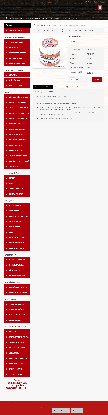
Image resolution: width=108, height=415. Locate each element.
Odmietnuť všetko (60, 411)
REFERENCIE (66, 18)
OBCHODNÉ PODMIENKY (17, 18)
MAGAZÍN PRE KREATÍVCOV (53, 18)
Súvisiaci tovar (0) (61, 87)
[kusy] (72, 79)
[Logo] (18, 8)
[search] (94, 18)
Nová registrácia (98, 2)
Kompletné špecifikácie (43, 87)
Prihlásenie (89, 2)
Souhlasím (77, 411)
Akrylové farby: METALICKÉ (45, 25)
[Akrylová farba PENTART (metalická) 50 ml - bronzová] (49, 36)
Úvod (35, 25)
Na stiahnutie (77, 87)
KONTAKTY (75, 18)
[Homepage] (6, 18)
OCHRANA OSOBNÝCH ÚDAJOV (35, 18)
